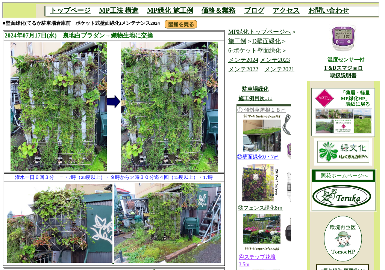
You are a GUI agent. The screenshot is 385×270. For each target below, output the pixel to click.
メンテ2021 (279, 69)
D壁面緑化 (266, 41)
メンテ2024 (243, 60)
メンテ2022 (243, 69)
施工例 (237, 41)
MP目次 (190, 10)
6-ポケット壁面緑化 (254, 50)
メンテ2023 (275, 60)
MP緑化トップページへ (259, 31)
